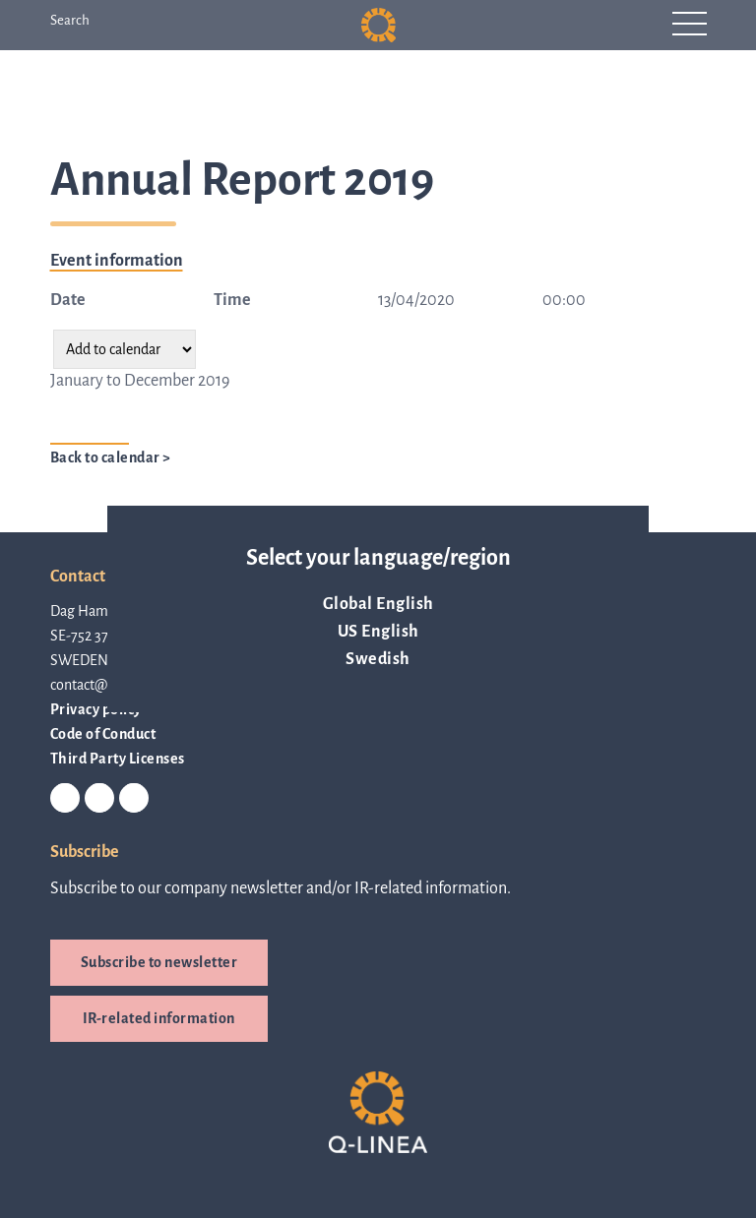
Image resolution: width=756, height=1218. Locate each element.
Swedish (378, 659)
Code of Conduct (103, 734)
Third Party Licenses (117, 758)
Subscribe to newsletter (159, 962)
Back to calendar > (110, 457)
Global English (378, 604)
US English (378, 631)
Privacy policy (96, 709)
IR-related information (159, 1018)
